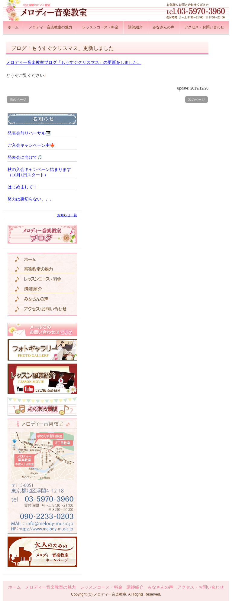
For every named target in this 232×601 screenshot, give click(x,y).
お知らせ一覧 (67, 215)
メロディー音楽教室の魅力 (50, 27)
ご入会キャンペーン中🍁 (31, 145)
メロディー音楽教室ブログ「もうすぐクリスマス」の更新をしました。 (73, 62)
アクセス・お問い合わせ (204, 27)
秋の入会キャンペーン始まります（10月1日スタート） (39, 172)
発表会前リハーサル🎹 (29, 133)
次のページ (196, 99)
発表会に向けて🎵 (25, 157)
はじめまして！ (22, 187)
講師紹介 (135, 27)
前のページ (18, 99)
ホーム (13, 27)
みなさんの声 (163, 27)
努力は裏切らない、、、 (31, 199)
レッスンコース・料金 (100, 27)
